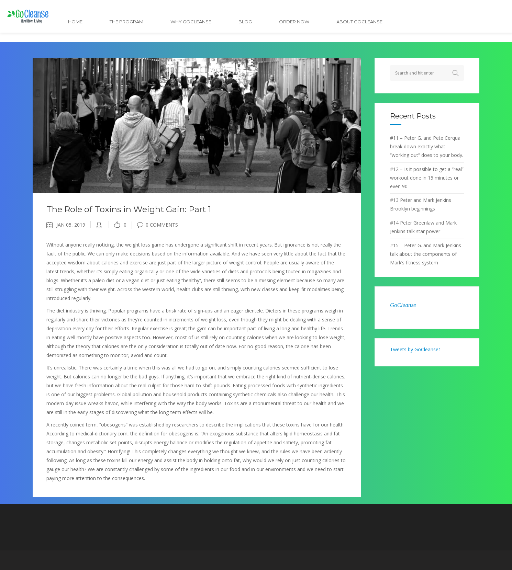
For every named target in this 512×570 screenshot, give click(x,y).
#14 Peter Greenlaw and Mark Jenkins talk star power (423, 227)
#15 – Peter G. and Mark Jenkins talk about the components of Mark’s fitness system (425, 254)
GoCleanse (403, 305)
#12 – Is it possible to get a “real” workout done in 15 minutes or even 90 (427, 178)
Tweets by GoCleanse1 (415, 349)
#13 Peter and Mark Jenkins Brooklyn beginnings (420, 204)
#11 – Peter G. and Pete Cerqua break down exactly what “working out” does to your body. (426, 146)
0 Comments (157, 224)
